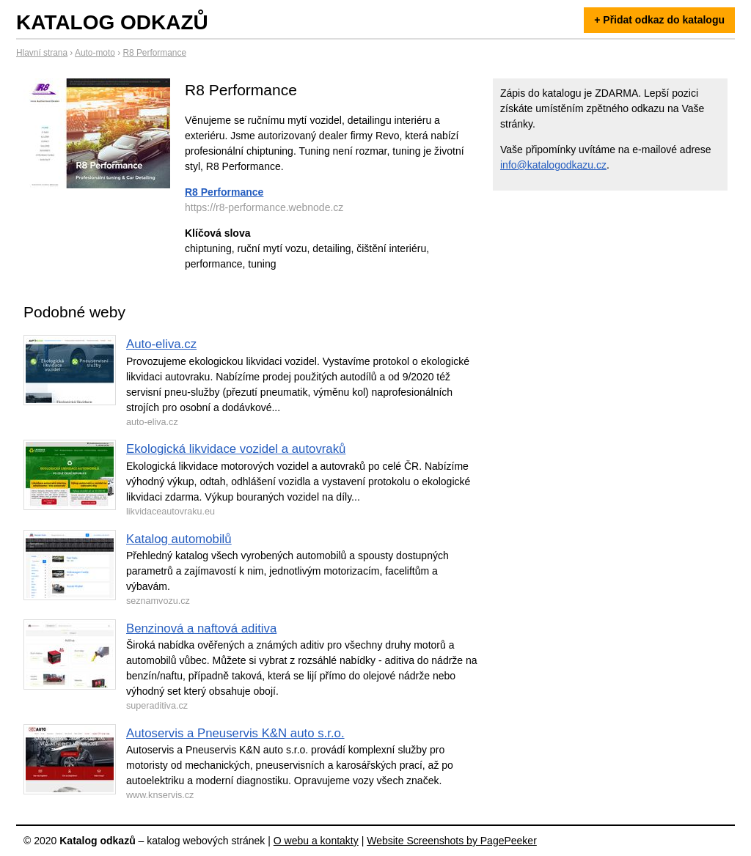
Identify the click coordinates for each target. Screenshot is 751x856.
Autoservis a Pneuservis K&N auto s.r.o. (235, 733)
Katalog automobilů (179, 539)
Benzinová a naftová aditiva (201, 628)
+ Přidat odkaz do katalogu (659, 20)
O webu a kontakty (316, 840)
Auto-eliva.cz (161, 344)
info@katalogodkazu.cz (553, 165)
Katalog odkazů (112, 22)
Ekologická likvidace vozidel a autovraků (235, 449)
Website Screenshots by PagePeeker (452, 840)
